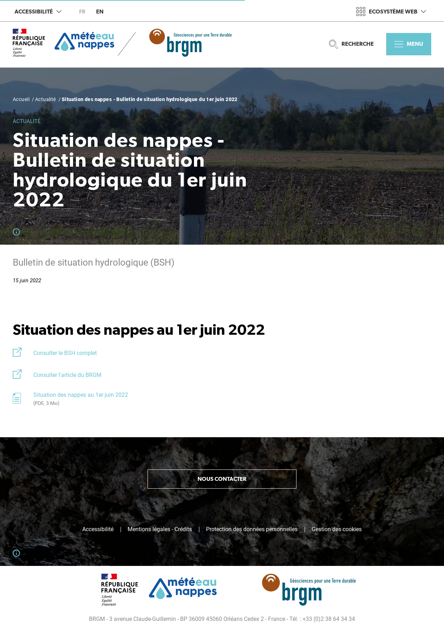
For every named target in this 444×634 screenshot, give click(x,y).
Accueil (21, 99)
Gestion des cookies (337, 529)
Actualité (45, 99)
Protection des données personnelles (252, 529)
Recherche (351, 44)
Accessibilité (38, 11)
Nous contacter (222, 479)
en (100, 11)
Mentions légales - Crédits (160, 529)
